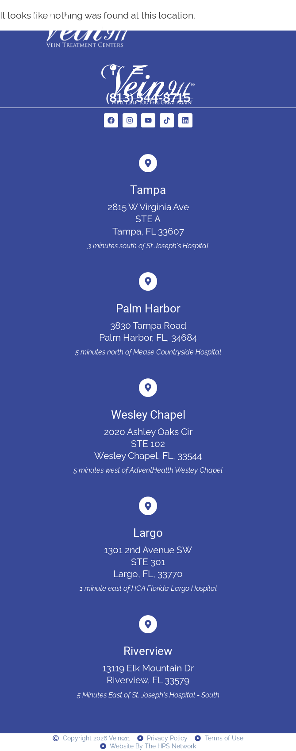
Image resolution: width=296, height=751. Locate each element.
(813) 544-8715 (148, 97)
